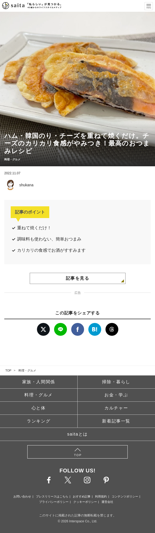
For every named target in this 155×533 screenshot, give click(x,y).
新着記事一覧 (116, 421)
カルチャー (116, 408)
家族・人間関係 (38, 382)
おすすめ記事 (81, 496)
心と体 (39, 408)
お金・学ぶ (116, 395)
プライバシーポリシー (54, 501)
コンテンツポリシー (125, 496)
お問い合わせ (22, 496)
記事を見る (77, 278)
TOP (8, 370)
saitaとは (77, 434)
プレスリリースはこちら (52, 496)
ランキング (38, 421)
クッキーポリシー (85, 501)
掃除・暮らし (116, 382)
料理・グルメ (27, 370)
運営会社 (107, 501)
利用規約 (101, 496)
